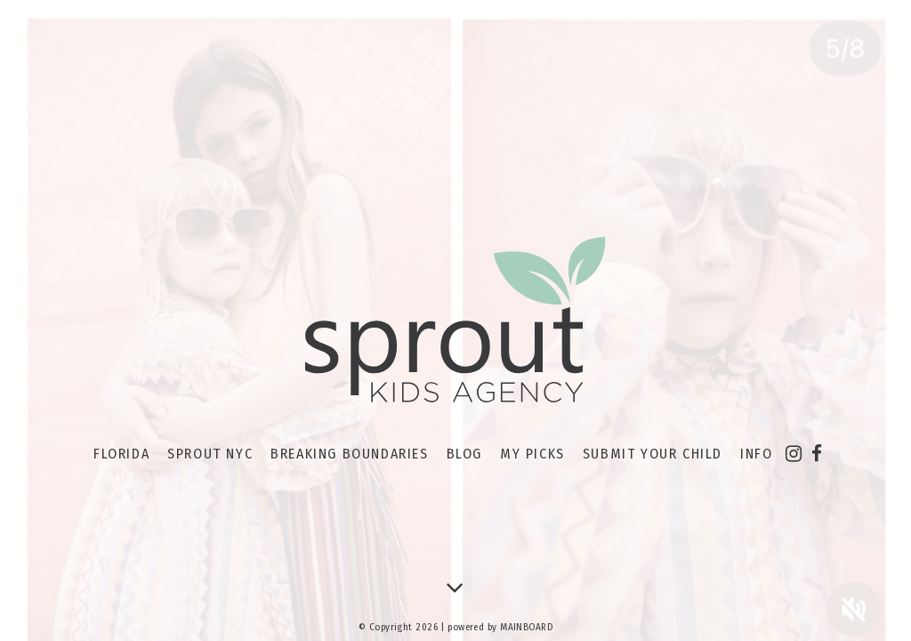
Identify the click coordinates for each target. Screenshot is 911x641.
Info (756, 453)
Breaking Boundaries (349, 453)
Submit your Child (652, 453)
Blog (464, 453)
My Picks (532, 453)
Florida (121, 453)
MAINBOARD (526, 627)
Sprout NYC (210, 453)
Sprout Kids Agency (455, 320)
